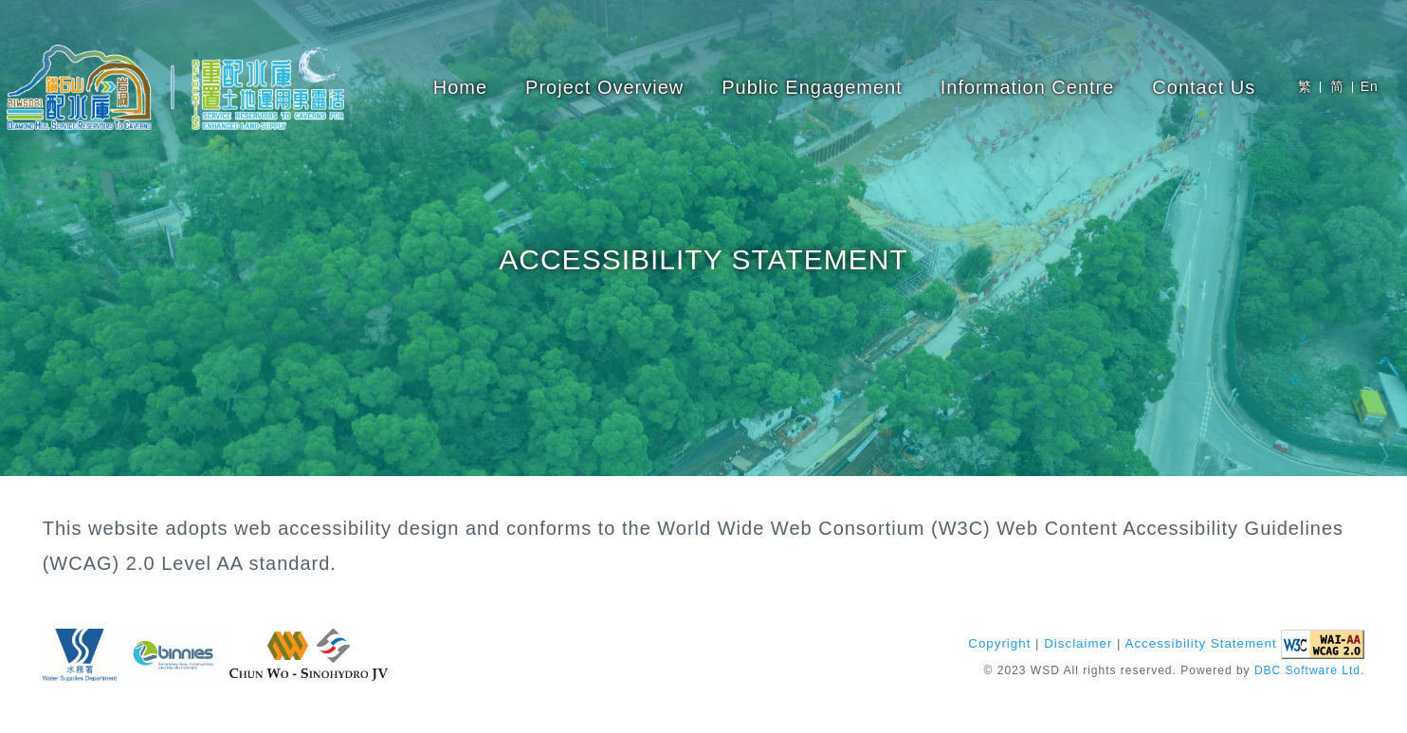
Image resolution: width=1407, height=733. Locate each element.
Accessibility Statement (1201, 644)
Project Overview (604, 87)
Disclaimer (1078, 644)
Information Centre (1028, 87)
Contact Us (1203, 87)
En (1370, 86)
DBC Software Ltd (1307, 671)
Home (460, 87)
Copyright (999, 644)
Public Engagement (812, 87)
